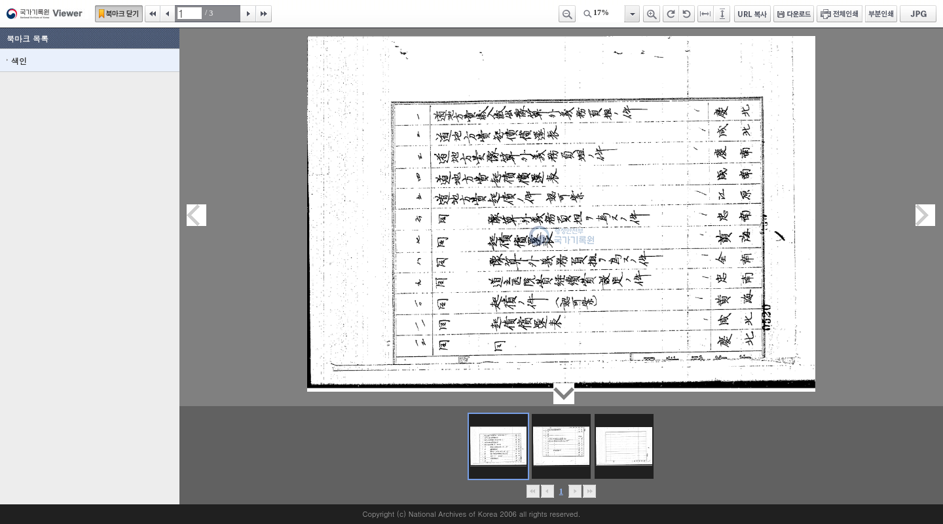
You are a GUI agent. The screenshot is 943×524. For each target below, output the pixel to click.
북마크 (119, 13)
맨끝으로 (589, 491)
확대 (651, 13)
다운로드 (793, 13)
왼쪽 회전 (687, 13)
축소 (567, 13)
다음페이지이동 (925, 215)
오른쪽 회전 (671, 13)
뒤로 (574, 491)
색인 (19, 60)
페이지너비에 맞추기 (705, 13)
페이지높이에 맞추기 (722, 13)
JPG (918, 13)
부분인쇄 (881, 13)
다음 (248, 13)
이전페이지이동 (196, 215)
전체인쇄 (839, 13)
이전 (167, 13)
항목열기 (631, 13)
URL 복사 (752, 13)
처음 (152, 13)
